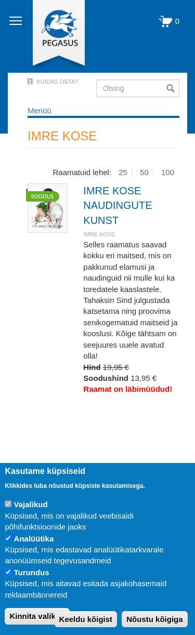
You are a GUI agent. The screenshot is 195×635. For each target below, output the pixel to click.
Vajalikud (31, 504)
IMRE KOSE (99, 234)
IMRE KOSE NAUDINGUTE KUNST (117, 205)
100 (167, 172)
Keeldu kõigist (86, 619)
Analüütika (34, 538)
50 (144, 172)
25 (123, 172)
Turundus (31, 572)
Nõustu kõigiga (154, 619)
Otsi (172, 88)
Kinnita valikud (37, 616)
